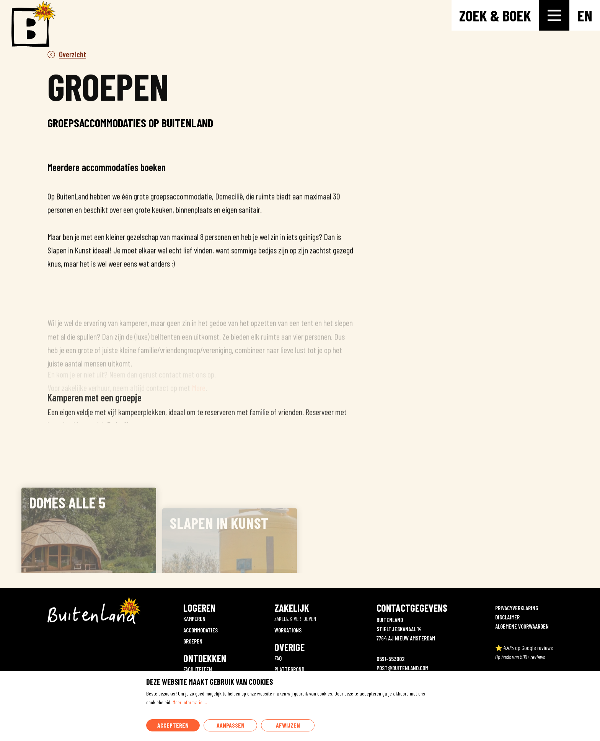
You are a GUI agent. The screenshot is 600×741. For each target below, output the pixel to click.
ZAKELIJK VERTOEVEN (295, 618)
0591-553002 (390, 658)
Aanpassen (231, 725)
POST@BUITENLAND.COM (402, 668)
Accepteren (173, 725)
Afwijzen (288, 725)
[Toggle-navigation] (554, 15)
